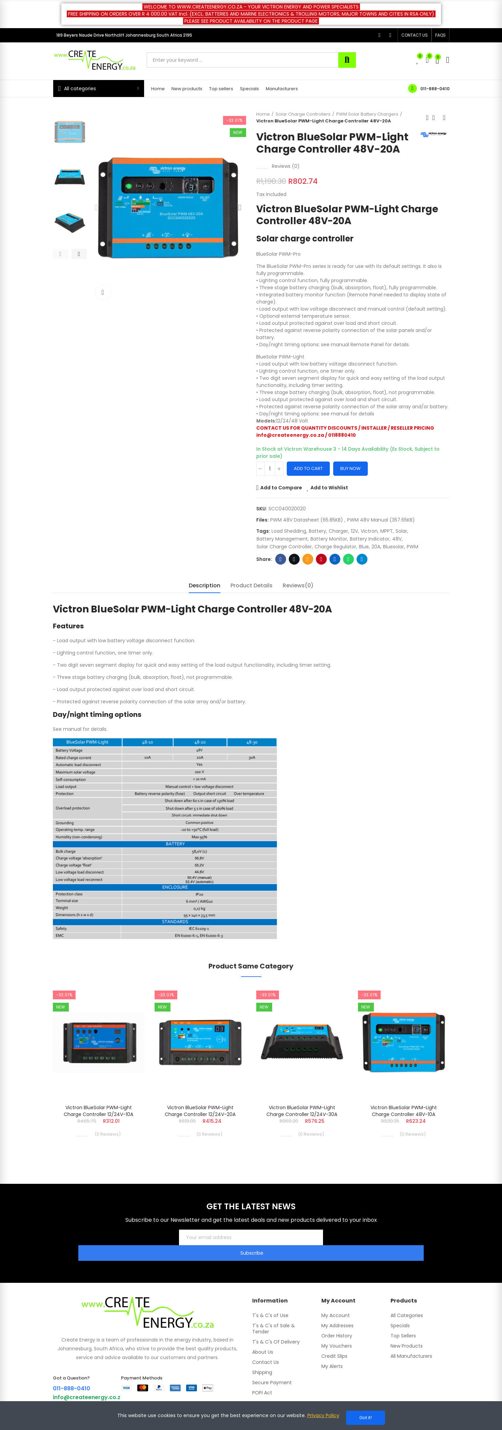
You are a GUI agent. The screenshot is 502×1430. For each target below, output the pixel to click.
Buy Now (350, 468)
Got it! (365, 1417)
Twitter (294, 559)
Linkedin (335, 559)
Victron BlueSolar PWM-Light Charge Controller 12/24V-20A (200, 1111)
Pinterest (321, 559)
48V (397, 538)
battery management (282, 538)
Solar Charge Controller (284, 546)
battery (317, 531)
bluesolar (393, 546)
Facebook (280, 559)
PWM (412, 546)
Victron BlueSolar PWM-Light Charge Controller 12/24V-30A (301, 1111)
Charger (338, 531)
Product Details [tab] (251, 585)
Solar (401, 531)
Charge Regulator (335, 546)
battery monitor (328, 538)
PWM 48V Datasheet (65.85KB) (307, 519)
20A (376, 546)
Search (347, 60)
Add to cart (308, 468)
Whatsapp (348, 559)
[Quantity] (269, 469)
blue (364, 546)
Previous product (427, 117)
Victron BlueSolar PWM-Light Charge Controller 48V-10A (403, 1111)
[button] (414, 35)
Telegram (362, 559)
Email (307, 559)
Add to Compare (281, 487)
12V (354, 531)
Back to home (436, 117)
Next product (444, 117)
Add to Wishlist (329, 487)
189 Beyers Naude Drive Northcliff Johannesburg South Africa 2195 (124, 35)
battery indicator (369, 538)
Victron (369, 531)
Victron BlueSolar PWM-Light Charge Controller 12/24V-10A (98, 1111)
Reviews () (286, 166)
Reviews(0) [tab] (298, 585)
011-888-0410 (434, 89)
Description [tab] (204, 585)
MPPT (386, 531)
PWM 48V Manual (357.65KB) (381, 519)
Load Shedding (289, 531)
